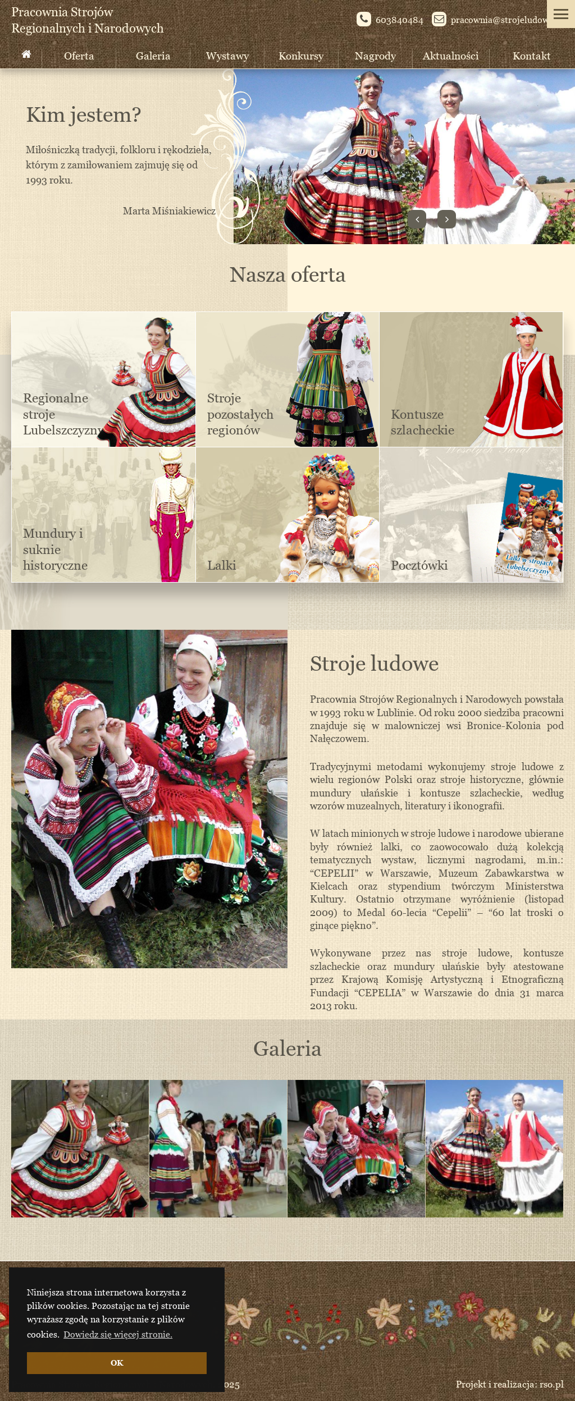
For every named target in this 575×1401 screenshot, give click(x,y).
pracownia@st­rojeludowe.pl (498, 21)
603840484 (390, 21)
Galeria (153, 55)
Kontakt (532, 55)
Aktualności (451, 55)
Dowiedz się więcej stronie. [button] (117, 1334)
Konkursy (301, 55)
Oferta (79, 55)
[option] (80, 1148)
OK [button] (117, 1362)
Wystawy (227, 55)
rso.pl (552, 1384)
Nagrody (375, 55)
